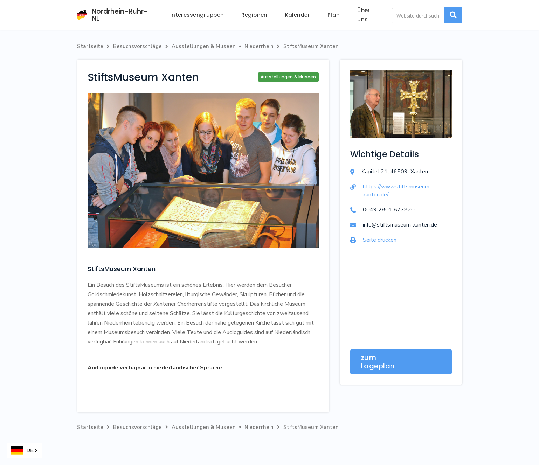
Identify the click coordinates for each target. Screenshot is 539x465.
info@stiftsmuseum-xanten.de (400, 225)
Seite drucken (379, 240)
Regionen (254, 15)
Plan (333, 15)
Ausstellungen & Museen (204, 46)
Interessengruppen (197, 15)
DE (22, 450)
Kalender (297, 15)
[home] (115, 15)
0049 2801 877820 (389, 210)
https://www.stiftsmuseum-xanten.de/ (397, 191)
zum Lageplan (378, 362)
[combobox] (24, 450)
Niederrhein (259, 46)
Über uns (363, 15)
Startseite (90, 46)
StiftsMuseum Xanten (311, 46)
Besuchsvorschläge (137, 46)
